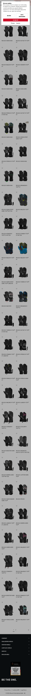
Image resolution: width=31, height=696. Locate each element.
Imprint (18, 23)
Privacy (13, 23)
